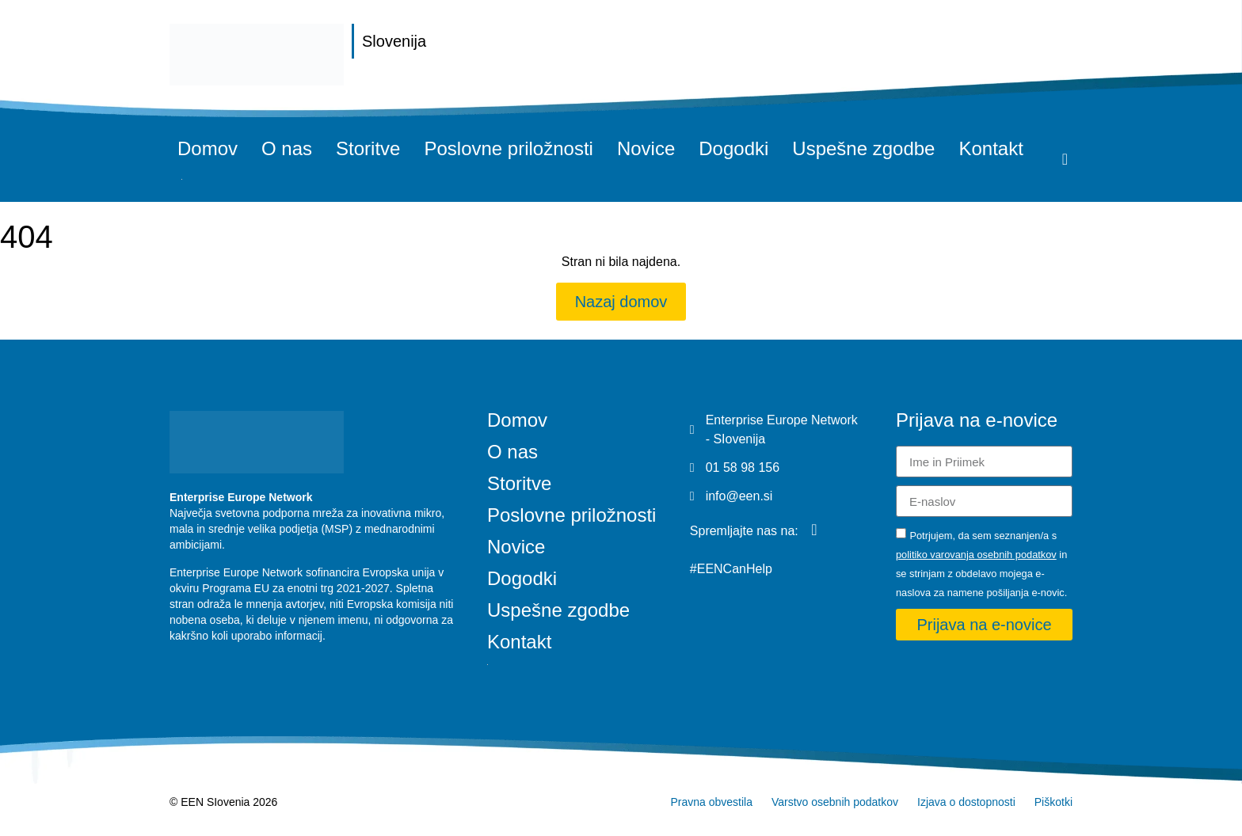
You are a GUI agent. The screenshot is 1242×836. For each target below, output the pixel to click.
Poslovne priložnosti (508, 148)
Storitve (368, 148)
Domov (207, 148)
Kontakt (990, 148)
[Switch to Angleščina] (181, 179)
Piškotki (1053, 802)
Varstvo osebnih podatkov (834, 802)
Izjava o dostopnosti (966, 802)
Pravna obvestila (711, 802)
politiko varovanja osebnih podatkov (976, 554)
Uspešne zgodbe (863, 148)
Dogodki (733, 148)
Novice (646, 148)
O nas (286, 148)
